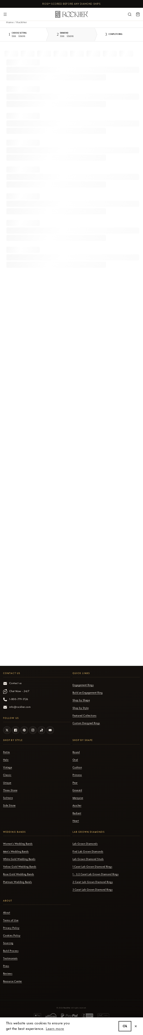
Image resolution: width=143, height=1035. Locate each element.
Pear (75, 782)
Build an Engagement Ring (88, 692)
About (6, 912)
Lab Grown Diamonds (85, 843)
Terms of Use (10, 920)
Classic (7, 775)
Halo (6, 759)
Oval (75, 759)
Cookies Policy (11, 935)
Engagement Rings (83, 685)
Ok (125, 1026)
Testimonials (10, 958)
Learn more (55, 1028)
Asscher (77, 805)
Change (21, 36)
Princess (77, 775)
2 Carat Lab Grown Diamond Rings (93, 882)
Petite (6, 752)
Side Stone (9, 805)
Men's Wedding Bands (16, 851)
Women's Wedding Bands (18, 843)
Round (76, 752)
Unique (7, 782)
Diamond (64, 33)
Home (10, 22)
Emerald (77, 790)
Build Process (10, 950)
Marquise (78, 798)
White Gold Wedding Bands (19, 859)
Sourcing (8, 943)
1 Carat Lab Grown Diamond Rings (92, 866)
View (14, 36)
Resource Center (12, 981)
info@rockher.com (17, 707)
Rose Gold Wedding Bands (18, 874)
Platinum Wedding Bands (17, 882)
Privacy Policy (11, 928)
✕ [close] (135, 1026)
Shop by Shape (81, 700)
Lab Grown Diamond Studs (88, 859)
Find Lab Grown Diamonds (88, 851)
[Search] (130, 14)
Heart (76, 820)
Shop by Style (81, 708)
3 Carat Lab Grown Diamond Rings (93, 889)
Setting (19, 33)
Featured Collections (84, 715)
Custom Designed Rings (86, 723)
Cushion (77, 767)
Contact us (12, 683)
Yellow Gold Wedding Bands (19, 866)
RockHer (66, 1008)
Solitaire (8, 798)
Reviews (7, 973)
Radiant (77, 813)
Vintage (7, 767)
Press (6, 966)
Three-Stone (10, 790)
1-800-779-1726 (15, 699)
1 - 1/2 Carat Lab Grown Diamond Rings (96, 874)
